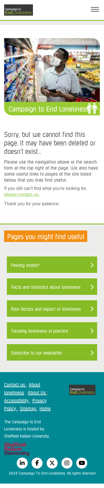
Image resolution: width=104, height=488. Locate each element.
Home (45, 408)
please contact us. (22, 194)
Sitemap (28, 408)
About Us (37, 392)
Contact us (15, 384)
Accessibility (17, 400)
